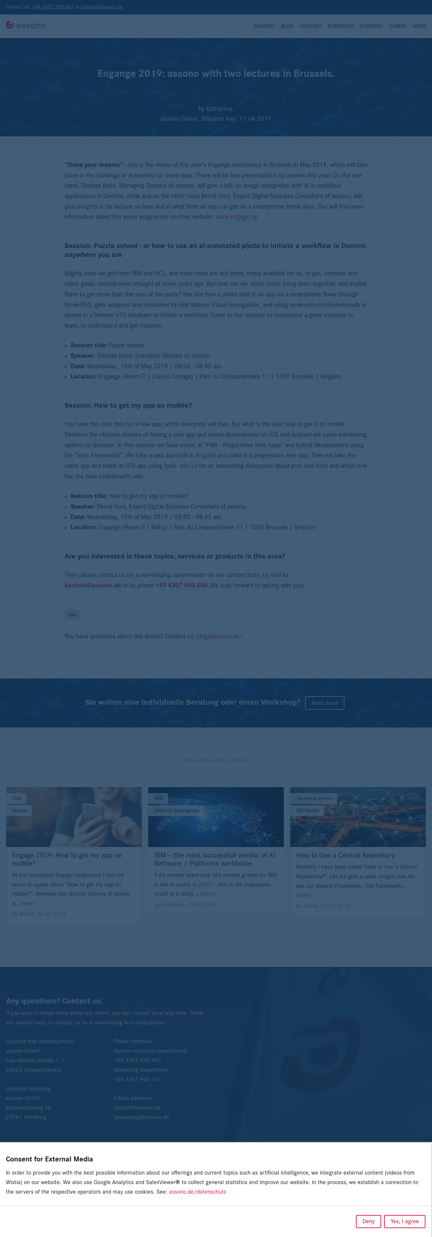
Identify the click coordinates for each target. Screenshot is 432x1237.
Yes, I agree (405, 1222)
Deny (368, 1222)
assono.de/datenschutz (197, 1192)
